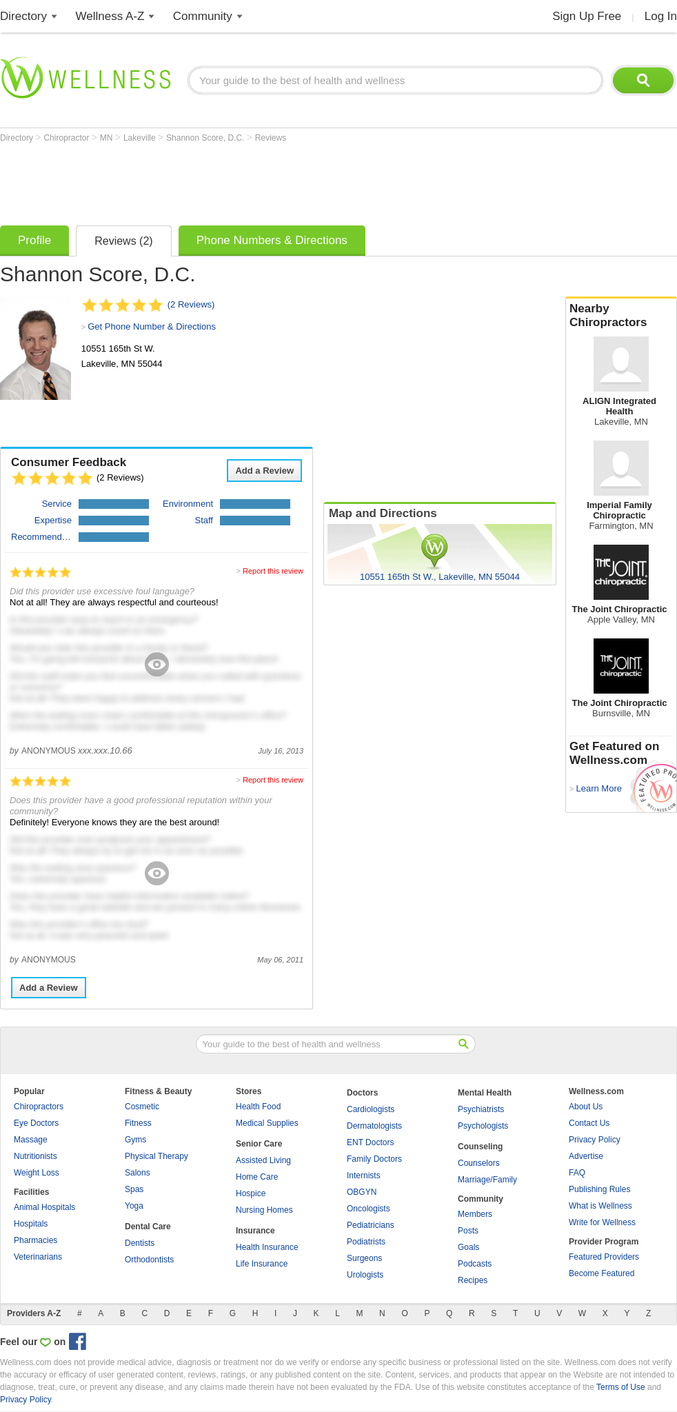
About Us (586, 1106)
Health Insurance (267, 1247)
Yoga (134, 1206)
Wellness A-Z (110, 16)
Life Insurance (261, 1264)
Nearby (621, 316)
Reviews (270, 138)
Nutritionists (35, 1156)
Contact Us (589, 1123)
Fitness (138, 1123)
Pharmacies (35, 1240)
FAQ (577, 1173)
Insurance (255, 1231)
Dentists (139, 1243)
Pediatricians (370, 1225)
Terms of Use (620, 1387)
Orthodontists (149, 1259)
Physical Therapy (156, 1156)
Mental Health (485, 1093)
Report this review (273, 571)
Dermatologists (374, 1126)
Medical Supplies (267, 1123)
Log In (661, 16)
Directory (23, 16)
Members (475, 1214)
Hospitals (31, 1224)
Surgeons (364, 1258)
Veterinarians (38, 1257)
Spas (134, 1189)
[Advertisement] (251, 181)
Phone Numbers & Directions (271, 240)
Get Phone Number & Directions (152, 326)
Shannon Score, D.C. (206, 138)
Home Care (257, 1177)
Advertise (586, 1156)
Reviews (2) (123, 241)
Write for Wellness (602, 1222)
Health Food (258, 1106)
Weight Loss (36, 1173)
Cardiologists (370, 1109)
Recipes (472, 1280)
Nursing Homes (264, 1210)
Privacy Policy (594, 1139)
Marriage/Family (487, 1179)
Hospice (250, 1193)
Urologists (365, 1275)
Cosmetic (142, 1106)
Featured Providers (604, 1257)
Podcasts (475, 1264)
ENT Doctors (370, 1142)
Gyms (135, 1139)
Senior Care (259, 1144)
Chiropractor (67, 138)
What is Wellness (600, 1206)
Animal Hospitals (44, 1207)
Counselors (479, 1163)
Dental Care (148, 1226)
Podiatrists (366, 1242)
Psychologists (483, 1126)
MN (107, 138)
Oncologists (368, 1208)
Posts (468, 1231)
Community (202, 16)
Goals (468, 1247)
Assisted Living (263, 1160)
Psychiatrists (481, 1109)
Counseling (480, 1146)
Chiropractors (38, 1106)
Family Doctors (374, 1159)
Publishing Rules (599, 1189)
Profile (34, 240)
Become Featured (601, 1273)
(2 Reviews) (191, 304)
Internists (364, 1175)
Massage (31, 1139)
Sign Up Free (586, 16)
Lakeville (140, 138)
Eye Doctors (36, 1123)
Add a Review (264, 470)
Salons (137, 1173)
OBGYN (361, 1192)
